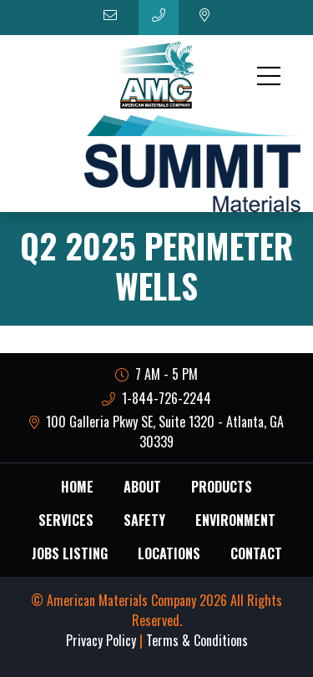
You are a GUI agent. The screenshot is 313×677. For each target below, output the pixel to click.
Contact (256, 553)
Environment (235, 520)
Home (77, 487)
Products (221, 487)
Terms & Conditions (197, 640)
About (142, 487)
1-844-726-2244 (157, 398)
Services (65, 520)
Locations (169, 553)
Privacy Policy (101, 640)
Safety (144, 520)
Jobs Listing (70, 553)
